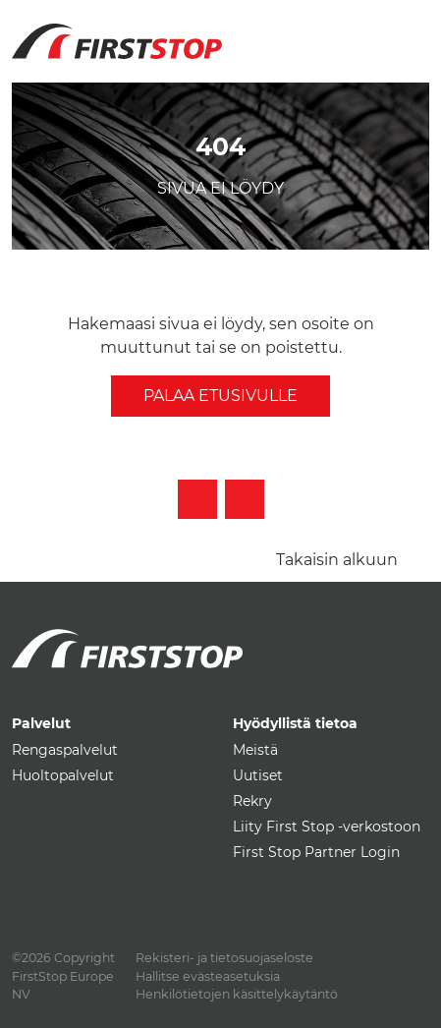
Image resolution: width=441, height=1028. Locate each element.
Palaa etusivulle (220, 395)
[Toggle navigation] (406, 29)
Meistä (255, 750)
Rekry (252, 801)
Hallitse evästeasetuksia (208, 976)
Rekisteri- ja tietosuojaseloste (224, 957)
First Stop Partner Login (316, 852)
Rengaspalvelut (65, 750)
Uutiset (258, 775)
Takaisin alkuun (337, 559)
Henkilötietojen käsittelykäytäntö (237, 994)
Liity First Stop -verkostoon (326, 826)
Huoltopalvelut (63, 775)
